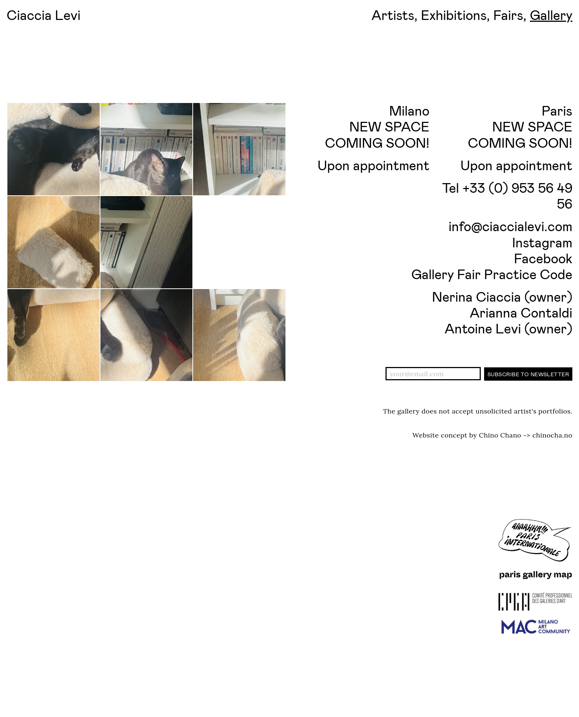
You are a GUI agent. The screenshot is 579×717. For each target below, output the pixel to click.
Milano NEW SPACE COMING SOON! (377, 126)
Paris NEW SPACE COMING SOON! (520, 126)
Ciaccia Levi (43, 15)
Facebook (543, 258)
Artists (392, 15)
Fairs (508, 15)
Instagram (542, 242)
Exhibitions (454, 15)
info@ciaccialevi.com (510, 226)
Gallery (551, 15)
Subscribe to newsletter (528, 374)
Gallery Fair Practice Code (491, 274)
